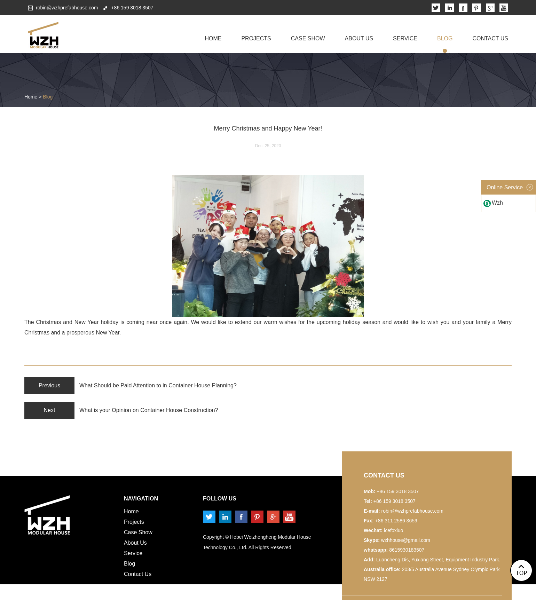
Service (405, 38)
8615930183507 (406, 550)
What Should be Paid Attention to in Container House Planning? (158, 385)
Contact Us (490, 38)
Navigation (141, 499)
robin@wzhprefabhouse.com (67, 7)
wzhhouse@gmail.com (405, 540)
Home (213, 38)
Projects (256, 38)
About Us (359, 38)
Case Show (308, 38)
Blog (444, 38)
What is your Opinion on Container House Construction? (148, 410)
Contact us (384, 475)
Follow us (219, 499)
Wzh (497, 203)
